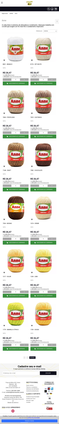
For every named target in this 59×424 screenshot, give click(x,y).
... (27, 357)
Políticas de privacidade (32, 396)
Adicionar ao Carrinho (17, 83)
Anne (16, 13)
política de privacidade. (34, 417)
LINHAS (11, 13)
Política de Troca (30, 398)
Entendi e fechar (29, 421)
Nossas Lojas (30, 400)
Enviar (48, 373)
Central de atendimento (32, 391)
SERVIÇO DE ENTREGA (32, 389)
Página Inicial (5, 13)
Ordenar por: (39, 31)
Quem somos (29, 385)
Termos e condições (31, 387)
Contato (28, 402)
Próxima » (32, 357)
